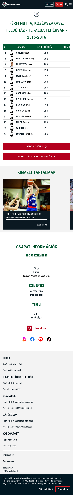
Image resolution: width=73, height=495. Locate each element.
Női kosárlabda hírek (12, 370)
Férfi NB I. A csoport (12, 383)
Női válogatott (9, 445)
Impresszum (8, 455)
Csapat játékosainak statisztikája (36, 156)
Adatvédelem (9, 461)
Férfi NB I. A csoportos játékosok (18, 421)
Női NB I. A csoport (12, 389)
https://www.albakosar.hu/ (36, 275)
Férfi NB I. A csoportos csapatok (18, 402)
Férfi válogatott (10, 439)
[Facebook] (32, 339)
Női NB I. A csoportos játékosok (17, 426)
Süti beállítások (46, 489)
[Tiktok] (49, 339)
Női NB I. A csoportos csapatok (17, 408)
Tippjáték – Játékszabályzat (10, 469)
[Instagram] (24, 339)
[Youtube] (40, 339)
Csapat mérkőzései (36, 146)
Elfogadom (63, 489)
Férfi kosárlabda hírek (12, 364)
